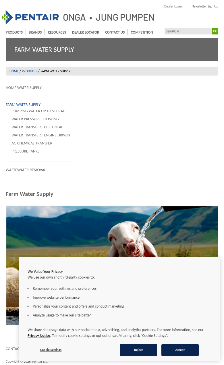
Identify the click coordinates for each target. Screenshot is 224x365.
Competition (142, 32)
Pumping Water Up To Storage (39, 111)
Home (14, 71)
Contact (13, 348)
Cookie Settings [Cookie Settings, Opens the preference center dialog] (50, 350)
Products (14, 32)
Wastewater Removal (26, 169)
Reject (138, 350)
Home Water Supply (24, 87)
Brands (35, 32)
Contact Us (115, 32)
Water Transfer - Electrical (37, 127)
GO (215, 31)
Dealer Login (173, 6)
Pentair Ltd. (40, 362)
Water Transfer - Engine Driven (40, 135)
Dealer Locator (85, 32)
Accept (180, 350)
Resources (57, 32)
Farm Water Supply (23, 104)
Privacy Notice (39, 335)
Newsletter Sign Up (205, 6)
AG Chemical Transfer (31, 143)
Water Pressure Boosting (35, 119)
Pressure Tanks (25, 151)
